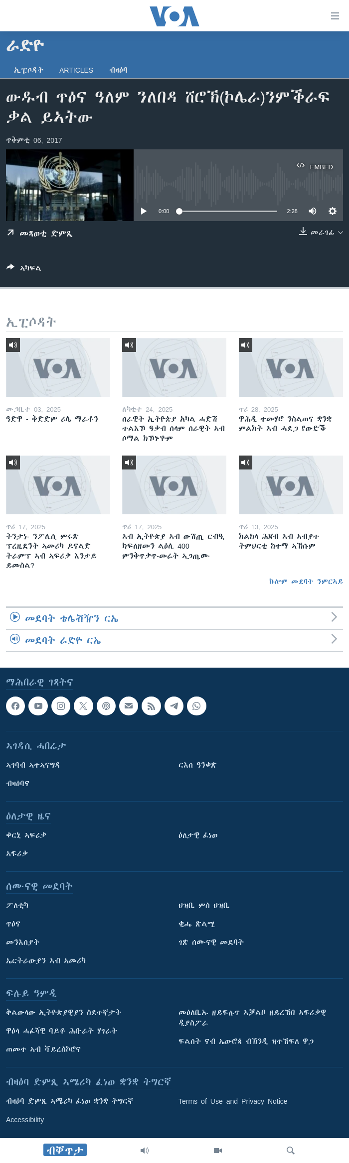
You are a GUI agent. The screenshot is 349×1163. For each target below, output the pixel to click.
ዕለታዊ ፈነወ (197, 835)
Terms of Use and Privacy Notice (233, 1101)
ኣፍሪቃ (17, 854)
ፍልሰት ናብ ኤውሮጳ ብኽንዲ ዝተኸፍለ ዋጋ (246, 1042)
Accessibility (25, 1120)
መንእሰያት (22, 942)
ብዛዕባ (118, 70)
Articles (76, 70)
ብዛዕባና (17, 784)
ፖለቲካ (17, 906)
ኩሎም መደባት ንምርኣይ (306, 581)
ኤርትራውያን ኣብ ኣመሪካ (46, 961)
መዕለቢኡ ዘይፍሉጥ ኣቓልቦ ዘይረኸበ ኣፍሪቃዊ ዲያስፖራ (252, 1018)
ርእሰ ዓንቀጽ (197, 765)
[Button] (23, 270)
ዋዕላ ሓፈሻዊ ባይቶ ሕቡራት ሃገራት (61, 1031)
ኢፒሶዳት (28, 70)
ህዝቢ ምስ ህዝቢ (204, 906)
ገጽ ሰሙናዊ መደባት (211, 942)
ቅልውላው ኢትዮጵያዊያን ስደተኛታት (63, 1013)
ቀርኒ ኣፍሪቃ (26, 835)
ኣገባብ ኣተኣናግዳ (33, 765)
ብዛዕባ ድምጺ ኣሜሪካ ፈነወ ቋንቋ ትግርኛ (69, 1101)
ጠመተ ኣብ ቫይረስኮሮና (43, 1050)
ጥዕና (13, 924)
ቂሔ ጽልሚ (196, 924)
